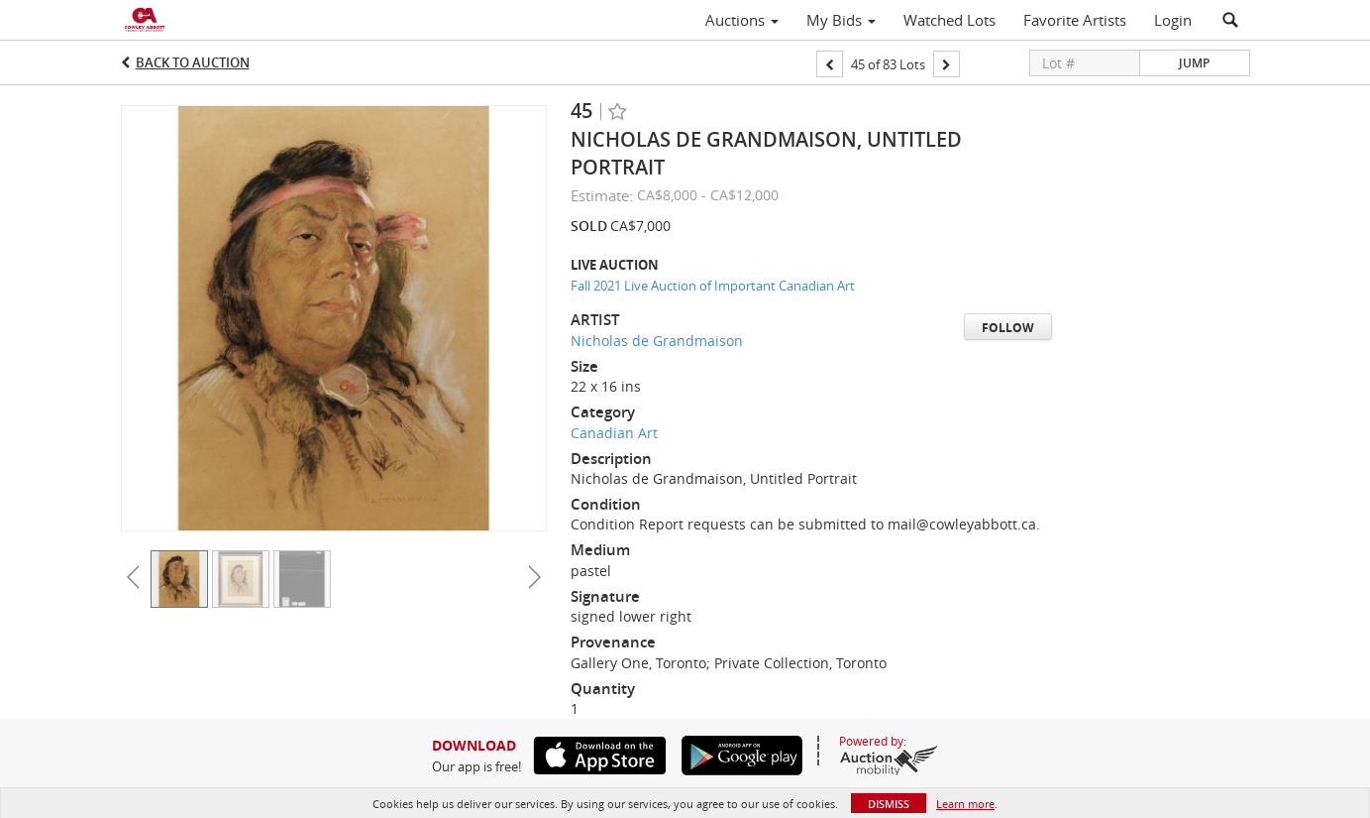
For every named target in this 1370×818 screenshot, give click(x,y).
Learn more (965, 803)
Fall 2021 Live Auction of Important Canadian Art (713, 285)
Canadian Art (614, 432)
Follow (1008, 327)
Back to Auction (193, 62)
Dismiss (888, 803)
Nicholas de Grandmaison (657, 340)
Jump (1194, 63)
